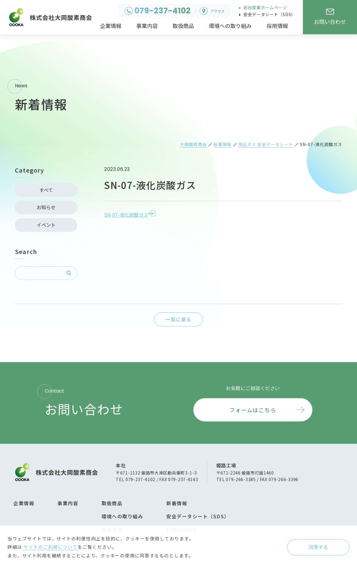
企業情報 (23, 503)
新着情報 (176, 503)
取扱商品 (111, 503)
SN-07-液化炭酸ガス (126, 214)
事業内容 (67, 503)
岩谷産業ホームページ (264, 7)
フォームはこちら (252, 410)
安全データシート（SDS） (268, 14)
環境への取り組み (122, 516)
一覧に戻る (178, 319)
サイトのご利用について (50, 547)
